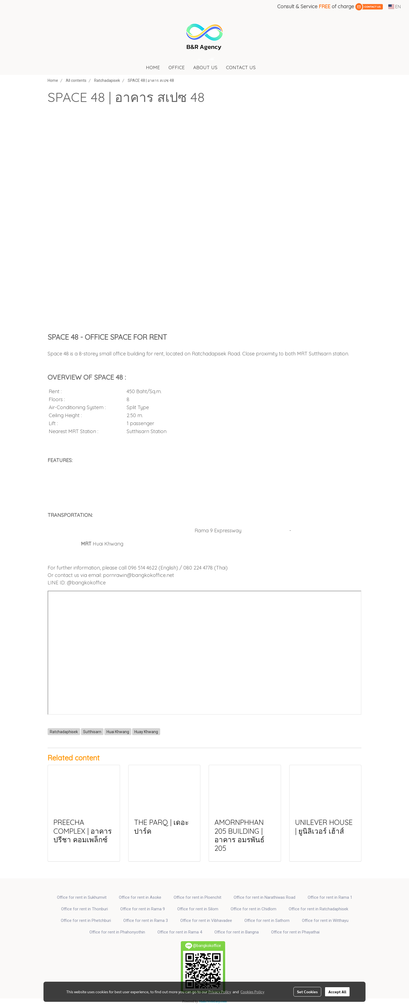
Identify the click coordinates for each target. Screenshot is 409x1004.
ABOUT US (205, 67)
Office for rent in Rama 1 (330, 897)
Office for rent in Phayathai (295, 932)
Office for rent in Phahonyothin (117, 932)
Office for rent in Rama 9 (142, 908)
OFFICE (176, 67)
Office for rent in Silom (197, 908)
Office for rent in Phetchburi (86, 920)
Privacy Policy (219, 991)
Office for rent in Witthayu (325, 920)
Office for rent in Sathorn (267, 920)
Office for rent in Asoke (140, 897)
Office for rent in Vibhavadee (206, 920)
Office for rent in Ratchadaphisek (318, 908)
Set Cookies (307, 991)
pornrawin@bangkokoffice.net (138, 575)
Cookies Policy (252, 991)
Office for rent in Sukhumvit (82, 897)
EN (394, 6)
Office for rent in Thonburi (84, 908)
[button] (265, 67)
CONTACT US (241, 67)
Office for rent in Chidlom (253, 908)
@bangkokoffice (86, 582)
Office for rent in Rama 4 (179, 932)
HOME (153, 67)
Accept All (337, 991)
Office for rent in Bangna (236, 932)
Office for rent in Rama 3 (145, 920)
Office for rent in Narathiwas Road (264, 897)
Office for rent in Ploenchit (197, 897)
